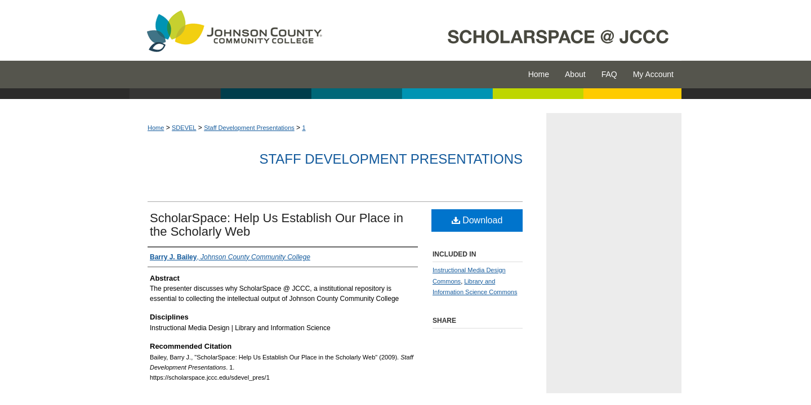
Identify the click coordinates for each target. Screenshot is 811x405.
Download (477, 220)
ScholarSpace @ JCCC (508, 30)
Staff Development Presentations (249, 127)
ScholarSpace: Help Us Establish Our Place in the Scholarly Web (276, 224)
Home (156, 127)
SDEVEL (184, 127)
